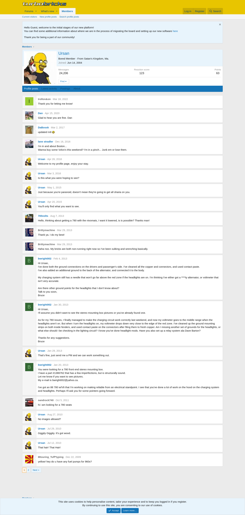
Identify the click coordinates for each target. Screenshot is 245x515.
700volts (43, 215)
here (175, 31)
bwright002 (44, 258)
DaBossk (43, 127)
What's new (47, 11)
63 (217, 73)
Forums (29, 11)
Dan (40, 113)
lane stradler (45, 141)
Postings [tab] (65, 88)
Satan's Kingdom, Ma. (96, 58)
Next (35, 470)
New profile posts (48, 16)
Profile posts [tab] (31, 88)
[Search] (215, 11)
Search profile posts (69, 16)
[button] (36, 11)
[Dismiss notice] (219, 25)
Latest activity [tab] (49, 88)
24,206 (63, 73)
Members (67, 11)
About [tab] (77, 88)
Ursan (41, 159)
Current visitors (29, 16)
